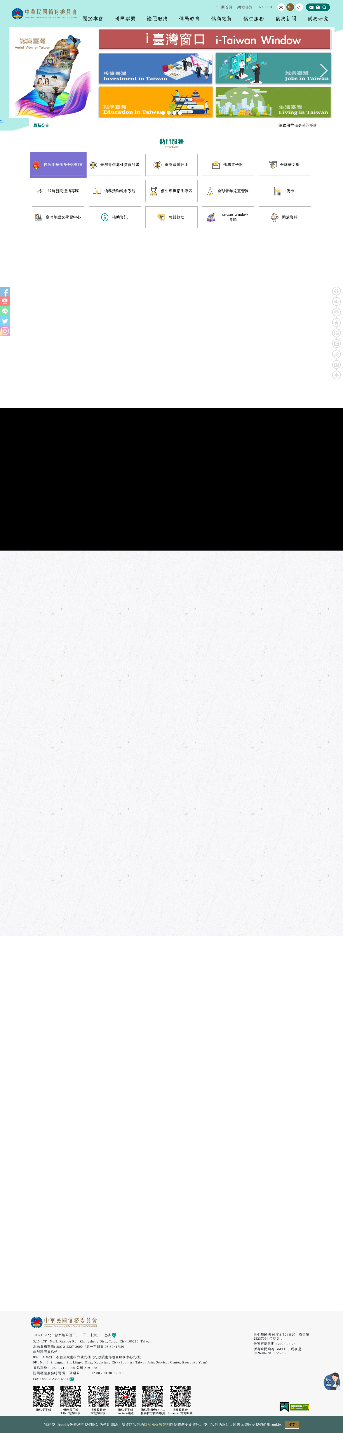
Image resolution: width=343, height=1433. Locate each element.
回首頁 (227, 7)
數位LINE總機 (332, 1381)
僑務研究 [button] (318, 18)
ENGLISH (265, 7)
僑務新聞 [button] (286, 18)
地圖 (117, 1335)
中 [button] (290, 7)
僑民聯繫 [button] (125, 18)
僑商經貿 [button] (221, 18)
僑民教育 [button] (189, 18)
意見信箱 (78, 1379)
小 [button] (299, 7)
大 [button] (281, 7)
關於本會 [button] (93, 18)
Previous (22, 73)
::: (217, 7)
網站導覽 (245, 7)
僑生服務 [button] (254, 18)
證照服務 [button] (157, 18)
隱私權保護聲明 (157, 1424)
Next (321, 73)
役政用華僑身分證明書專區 (310, 125)
